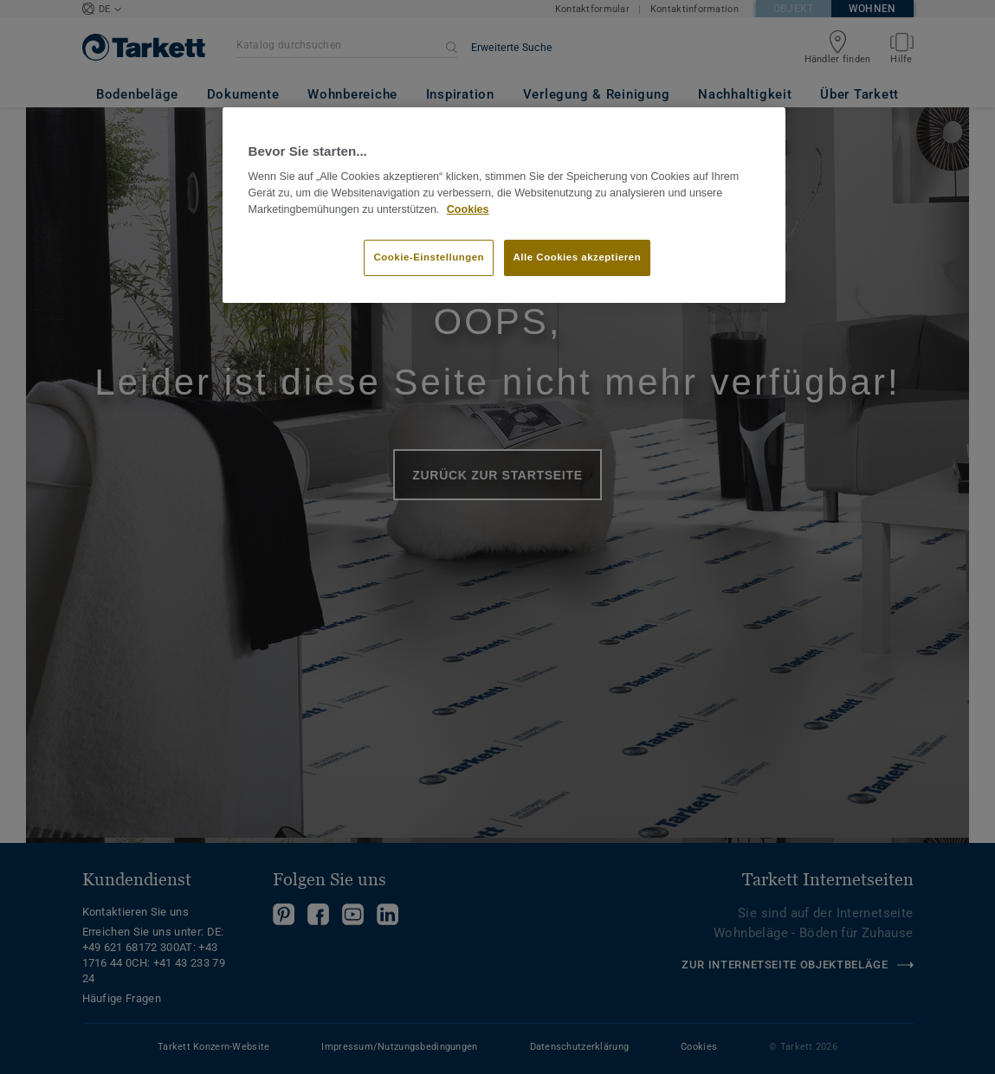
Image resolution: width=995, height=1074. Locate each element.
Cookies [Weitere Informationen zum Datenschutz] (468, 209)
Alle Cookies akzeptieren (578, 257)
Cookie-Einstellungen (428, 257)
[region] (504, 205)
